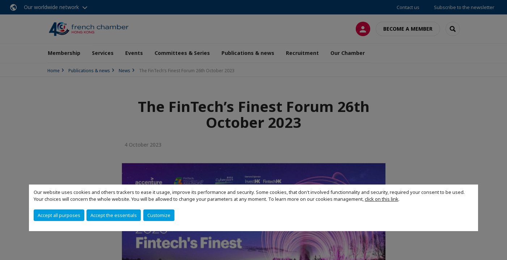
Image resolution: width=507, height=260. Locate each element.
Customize (158, 215)
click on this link (381, 199)
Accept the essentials (113, 215)
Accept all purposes (59, 215)
